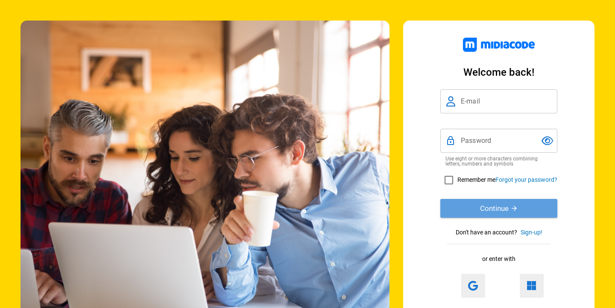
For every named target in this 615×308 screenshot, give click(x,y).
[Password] (499, 141)
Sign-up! (531, 232)
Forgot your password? (526, 179)
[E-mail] (506, 101)
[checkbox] (467, 180)
